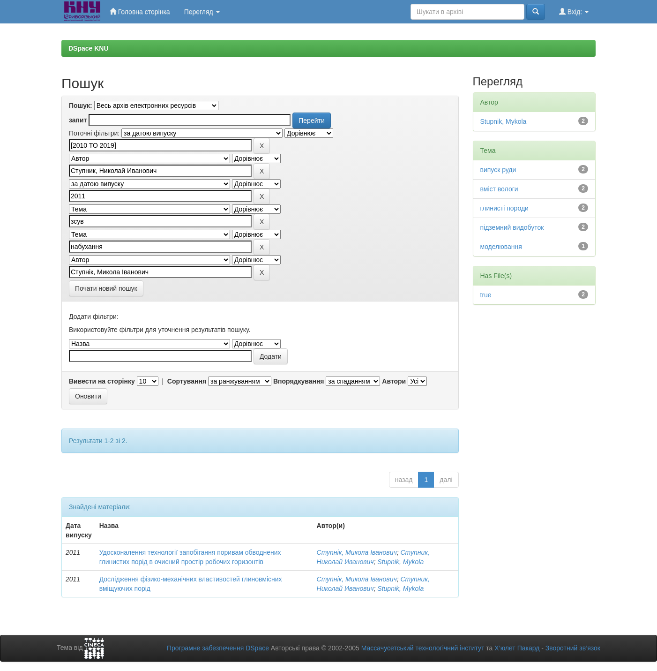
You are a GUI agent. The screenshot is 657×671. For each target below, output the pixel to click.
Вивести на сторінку (102, 381)
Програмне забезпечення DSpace (218, 648)
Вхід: (574, 11)
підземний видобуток (512, 227)
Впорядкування (298, 381)
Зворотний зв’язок (572, 648)
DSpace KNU (88, 48)
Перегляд (202, 11)
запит (78, 120)
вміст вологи (499, 189)
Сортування (186, 381)
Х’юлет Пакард (516, 648)
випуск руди (498, 169)
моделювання (501, 246)
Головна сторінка (140, 11)
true (486, 295)
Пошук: (80, 105)
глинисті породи (504, 208)
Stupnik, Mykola (400, 561)
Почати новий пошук (106, 288)
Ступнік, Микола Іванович (357, 552)
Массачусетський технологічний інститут (423, 648)
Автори (394, 381)
